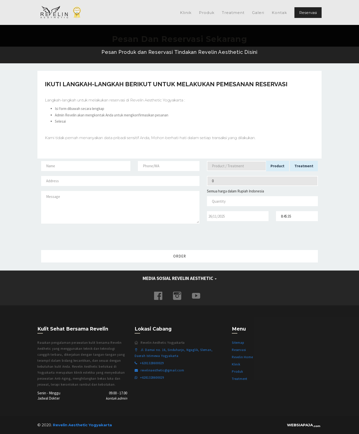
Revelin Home (242, 357)
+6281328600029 (149, 363)
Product (277, 166)
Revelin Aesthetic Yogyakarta (62, 12)
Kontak (279, 12)
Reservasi (308, 12)
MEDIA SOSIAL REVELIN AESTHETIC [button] (180, 278)
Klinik (185, 12)
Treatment (233, 12)
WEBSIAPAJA (303, 425)
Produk (206, 12)
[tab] (179, 278)
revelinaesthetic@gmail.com (159, 370)
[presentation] (284, 236)
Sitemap (238, 343)
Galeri (258, 12)
